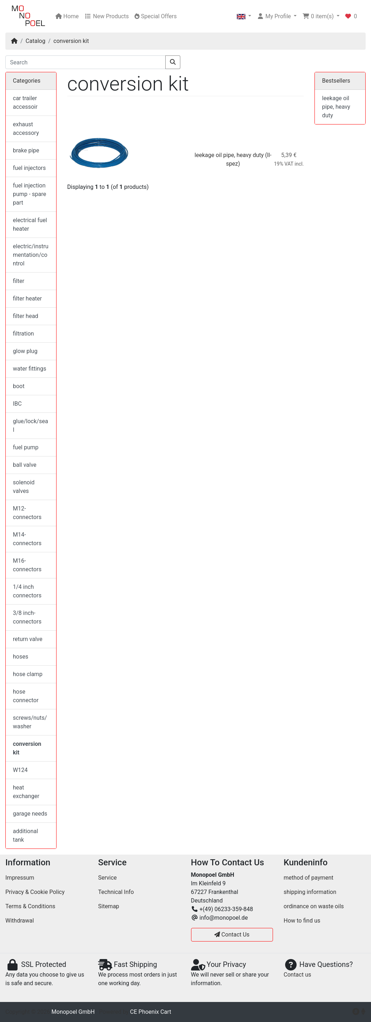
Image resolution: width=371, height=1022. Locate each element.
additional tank (25, 835)
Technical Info (116, 892)
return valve (27, 639)
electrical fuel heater (30, 224)
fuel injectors (29, 168)
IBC (17, 403)
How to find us (302, 920)
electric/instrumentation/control (30, 255)
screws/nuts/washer (30, 722)
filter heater (27, 298)
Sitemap (108, 906)
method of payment (308, 877)
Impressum (19, 877)
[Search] (85, 62)
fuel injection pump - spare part (29, 194)
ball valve (24, 464)
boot (18, 386)
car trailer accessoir (25, 102)
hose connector (26, 696)
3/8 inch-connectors (27, 617)
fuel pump (26, 447)
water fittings (29, 368)
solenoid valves (24, 486)
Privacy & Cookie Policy (35, 892)
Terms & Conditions (30, 906)
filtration (23, 333)
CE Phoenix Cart (150, 1011)
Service (107, 877)
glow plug (25, 351)
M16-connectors (27, 565)
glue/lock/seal (30, 425)
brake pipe (26, 150)
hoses (20, 656)
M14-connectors (27, 539)
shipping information (310, 892)
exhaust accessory (26, 128)
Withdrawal (19, 920)
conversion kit (71, 41)
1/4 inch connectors (27, 591)
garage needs (30, 813)
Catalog (35, 41)
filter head (25, 316)
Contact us (297, 974)
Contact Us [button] (232, 934)
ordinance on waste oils (314, 906)
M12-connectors (27, 512)
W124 (20, 770)
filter (18, 281)
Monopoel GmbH (73, 1011)
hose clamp (28, 674)
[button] (244, 16)
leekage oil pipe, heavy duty (229, 155)
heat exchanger (26, 791)
